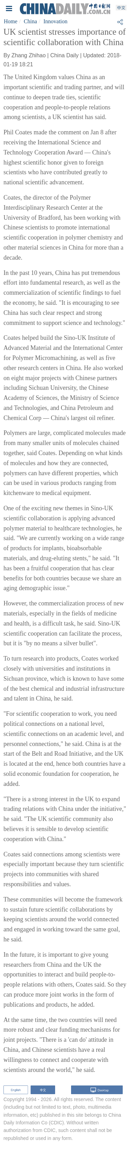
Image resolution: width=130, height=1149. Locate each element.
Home (10, 21)
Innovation (55, 21)
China (30, 21)
